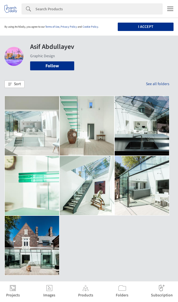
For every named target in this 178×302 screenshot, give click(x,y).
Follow (52, 66)
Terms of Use (52, 27)
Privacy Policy (69, 27)
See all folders (157, 84)
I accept (145, 27)
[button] (14, 84)
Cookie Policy (90, 27)
